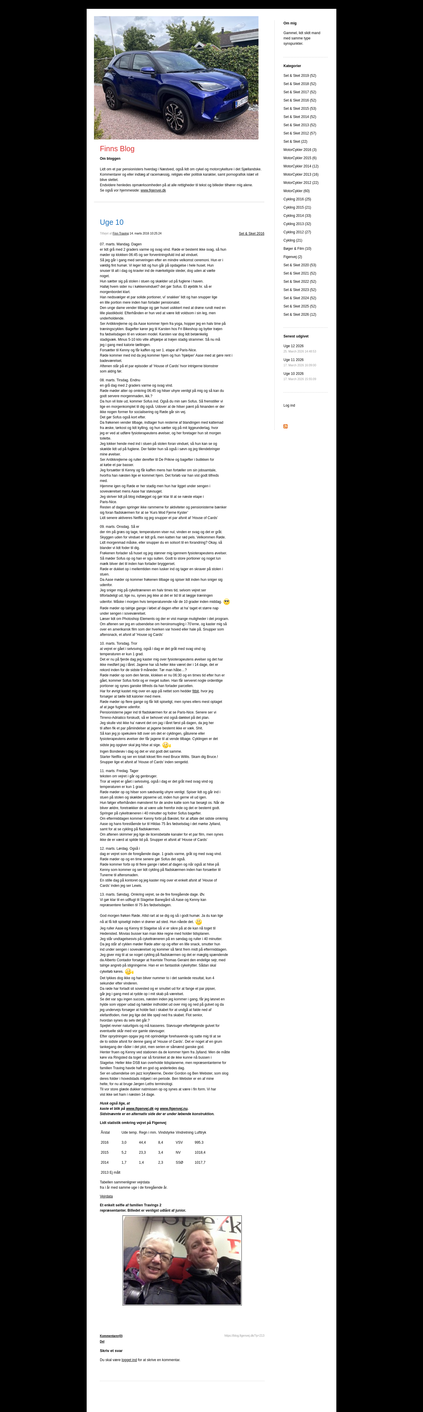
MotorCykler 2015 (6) (300, 158)
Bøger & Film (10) (297, 249)
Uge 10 (112, 222)
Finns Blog (117, 148)
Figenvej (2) (292, 257)
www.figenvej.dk (153, 190)
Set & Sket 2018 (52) (299, 84)
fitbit (195, 691)
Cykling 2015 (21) (297, 207)
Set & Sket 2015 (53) (299, 109)
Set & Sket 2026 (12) (299, 314)
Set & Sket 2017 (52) (299, 92)
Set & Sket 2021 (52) (299, 273)
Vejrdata (106, 1196)
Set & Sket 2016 (251, 234)
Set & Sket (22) (295, 141)
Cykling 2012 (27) (297, 232)
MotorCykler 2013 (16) (300, 174)
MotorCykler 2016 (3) (300, 150)
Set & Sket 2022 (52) (299, 282)
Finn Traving (121, 233)
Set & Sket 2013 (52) (299, 125)
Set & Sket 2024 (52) (299, 298)
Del (102, 1341)
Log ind (289, 405)
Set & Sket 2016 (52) (299, 100)
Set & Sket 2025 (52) (299, 306)
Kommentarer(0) (111, 1336)
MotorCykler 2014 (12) (300, 166)
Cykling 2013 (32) (297, 224)
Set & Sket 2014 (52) (299, 117)
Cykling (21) (292, 240)
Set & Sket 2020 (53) (299, 265)
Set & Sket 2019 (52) (299, 76)
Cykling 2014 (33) (297, 216)
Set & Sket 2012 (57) (299, 133)
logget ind (129, 1360)
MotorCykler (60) (296, 191)
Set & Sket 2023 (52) (299, 290)
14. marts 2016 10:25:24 (145, 233)
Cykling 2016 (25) (297, 199)
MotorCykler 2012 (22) (300, 183)
